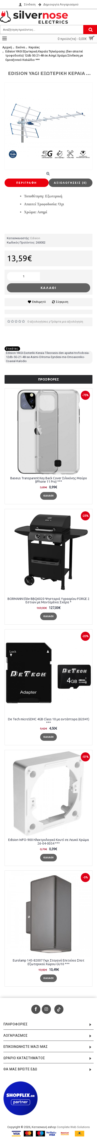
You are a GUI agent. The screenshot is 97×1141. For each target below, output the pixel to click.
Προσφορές (48, 379)
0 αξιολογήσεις (37, 321)
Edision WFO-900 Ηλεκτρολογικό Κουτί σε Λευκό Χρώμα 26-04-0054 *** (48, 841)
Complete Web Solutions (73, 1127)
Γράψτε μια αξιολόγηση (67, 321)
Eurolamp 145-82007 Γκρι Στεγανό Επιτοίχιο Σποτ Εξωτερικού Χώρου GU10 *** (48, 962)
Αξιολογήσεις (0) (70, 182)
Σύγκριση (62, 301)
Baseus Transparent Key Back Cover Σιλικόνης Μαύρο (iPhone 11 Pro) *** (48, 479)
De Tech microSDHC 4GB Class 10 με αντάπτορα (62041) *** (48, 720)
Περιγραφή (26, 182)
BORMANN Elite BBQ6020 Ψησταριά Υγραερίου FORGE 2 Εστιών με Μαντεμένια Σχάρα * (48, 600)
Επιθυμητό (39, 301)
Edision (35, 238)
